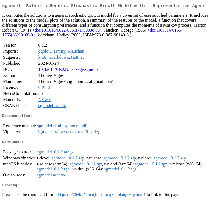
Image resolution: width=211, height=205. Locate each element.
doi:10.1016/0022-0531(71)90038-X (67, 31)
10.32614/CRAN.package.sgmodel (69, 70)
